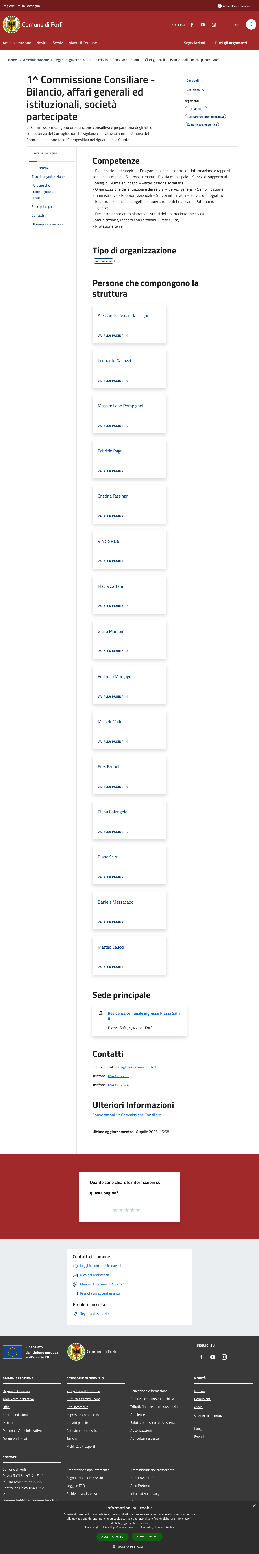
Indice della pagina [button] (44, 153)
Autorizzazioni (141, 1430)
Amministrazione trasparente (152, 1469)
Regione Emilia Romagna (21, 5)
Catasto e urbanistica (82, 1430)
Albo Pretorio (140, 1485)
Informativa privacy (144, 1493)
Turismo (72, 1438)
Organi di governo (67, 59)
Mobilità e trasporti (81, 1446)
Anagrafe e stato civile (83, 1391)
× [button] (254, 1506)
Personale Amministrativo (22, 1430)
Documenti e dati (15, 1438)
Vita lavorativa (77, 1406)
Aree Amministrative (18, 1399)
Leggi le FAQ (76, 1485)
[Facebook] (189, 24)
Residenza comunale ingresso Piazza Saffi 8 (144, 1015)
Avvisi (198, 1406)
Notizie (199, 1391)
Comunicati (202, 1399)
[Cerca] (251, 24)
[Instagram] (211, 24)
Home (12, 59)
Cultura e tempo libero (83, 1399)
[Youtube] (200, 24)
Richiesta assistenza (82, 1493)
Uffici (6, 1406)
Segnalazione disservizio (85, 1477)
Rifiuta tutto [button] (147, 1536)
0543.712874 (118, 1084)
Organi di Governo (16, 1391)
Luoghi (199, 1428)
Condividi (196, 80)
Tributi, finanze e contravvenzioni (155, 1406)
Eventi (199, 1436)
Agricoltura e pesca (144, 1438)
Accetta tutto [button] (113, 1537)
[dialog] (129, 1527)
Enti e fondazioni (15, 1414)
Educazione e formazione (149, 1390)
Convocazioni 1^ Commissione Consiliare (126, 1115)
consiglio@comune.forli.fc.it (136, 1067)
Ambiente (137, 1414)
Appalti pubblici (78, 1422)
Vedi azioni (196, 90)
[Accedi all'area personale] (234, 6)
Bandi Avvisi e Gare (144, 1477)
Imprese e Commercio (83, 1414)
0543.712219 (118, 1075)
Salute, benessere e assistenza (153, 1422)
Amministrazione (36, 59)
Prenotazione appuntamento (88, 1469)
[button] (129, 1546)
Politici (8, 1422)
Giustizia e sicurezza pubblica (152, 1398)
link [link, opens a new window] (172, 1527)
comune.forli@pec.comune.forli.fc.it (30, 1500)
